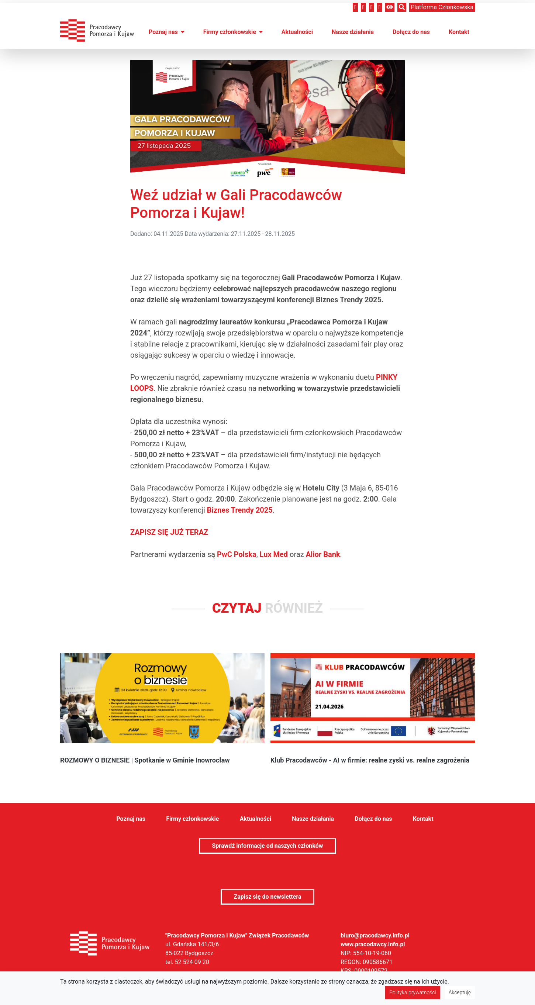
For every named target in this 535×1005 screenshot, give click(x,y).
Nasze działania (353, 31)
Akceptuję (460, 992)
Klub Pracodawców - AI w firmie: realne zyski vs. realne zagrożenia (369, 760)
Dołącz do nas (411, 31)
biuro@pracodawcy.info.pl (375, 935)
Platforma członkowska (442, 7)
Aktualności (297, 31)
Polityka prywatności (412, 992)
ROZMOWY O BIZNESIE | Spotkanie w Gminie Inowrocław (145, 760)
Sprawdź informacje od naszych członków (267, 845)
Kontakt (459, 31)
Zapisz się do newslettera (267, 896)
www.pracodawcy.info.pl (373, 944)
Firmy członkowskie (233, 31)
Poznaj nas (166, 31)
